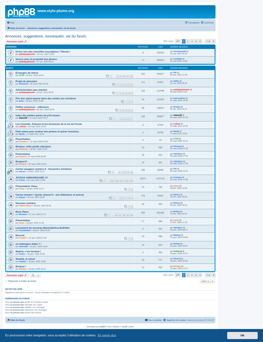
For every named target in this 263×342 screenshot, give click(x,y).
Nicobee (23, 214)
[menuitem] (10, 22)
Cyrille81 (178, 59)
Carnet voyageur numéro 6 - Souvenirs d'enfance (44, 169)
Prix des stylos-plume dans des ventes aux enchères (46, 98)
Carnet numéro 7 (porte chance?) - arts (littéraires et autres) (50, 194)
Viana (21, 189)
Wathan (177, 235)
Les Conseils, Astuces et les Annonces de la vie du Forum (49, 124)
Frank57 (23, 238)
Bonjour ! (21, 266)
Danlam (22, 269)
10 (124, 76)
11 (128, 76)
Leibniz (22, 126)
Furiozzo (178, 177)
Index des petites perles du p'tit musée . (38, 115)
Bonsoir (20, 235)
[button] (177, 41)
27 (120, 215)
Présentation (23, 154)
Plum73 (177, 259)
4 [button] (196, 41)
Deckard (177, 146)
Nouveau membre (26, 203)
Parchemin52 (180, 51)
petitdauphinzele (27, 54)
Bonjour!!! (21, 161)
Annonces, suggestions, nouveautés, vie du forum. (46, 36)
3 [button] (192, 41)
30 (132, 215)
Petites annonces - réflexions (32, 107)
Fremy (22, 180)
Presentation (23, 139)
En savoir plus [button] (107, 335)
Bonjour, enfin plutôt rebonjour (33, 146)
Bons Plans (22, 211)
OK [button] (243, 335)
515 (111, 181)
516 (116, 181)
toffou (176, 81)
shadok (22, 261)
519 (131, 181)
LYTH (21, 75)
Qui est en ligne (13, 289)
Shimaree (23, 84)
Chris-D (22, 164)
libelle (22, 134)
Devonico (23, 141)
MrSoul (177, 203)
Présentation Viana (26, 186)
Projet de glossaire (26, 81)
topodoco (178, 154)
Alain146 (23, 118)
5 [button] (200, 41)
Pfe (175, 72)
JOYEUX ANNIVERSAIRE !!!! (32, 177)
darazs (22, 171)
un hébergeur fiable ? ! (28, 244)
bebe (21, 101)
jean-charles (179, 98)
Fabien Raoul (25, 206)
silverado (23, 246)
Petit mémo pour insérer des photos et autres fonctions (47, 131)
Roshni (22, 156)
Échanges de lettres (27, 72)
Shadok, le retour (25, 259)
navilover (23, 149)
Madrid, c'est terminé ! (28, 251)
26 (116, 215)
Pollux (22, 254)
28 (124, 215)
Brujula (177, 107)
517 (121, 181)
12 (132, 76)
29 (128, 215)
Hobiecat (178, 251)
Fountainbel (24, 230)
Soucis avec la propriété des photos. (36, 59)
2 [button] (187, 41)
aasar (21, 223)
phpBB (102, 327)
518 (126, 181)
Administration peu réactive (31, 89)
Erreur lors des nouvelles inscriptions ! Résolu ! (43, 51)
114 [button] (208, 41)
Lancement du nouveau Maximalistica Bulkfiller (43, 227)
